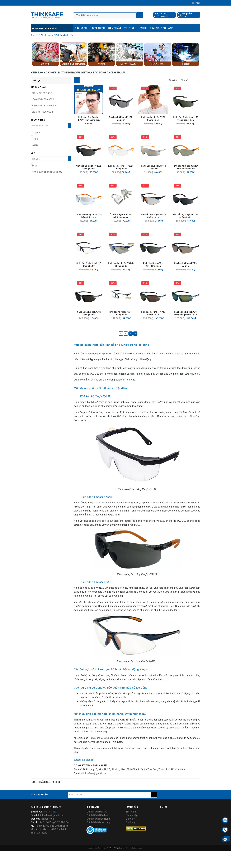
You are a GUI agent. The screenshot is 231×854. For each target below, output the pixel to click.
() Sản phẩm (185, 15)
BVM (34, 165)
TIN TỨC (129, 28)
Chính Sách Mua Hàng (98, 822)
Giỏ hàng (131, 822)
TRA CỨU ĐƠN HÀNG (161, 28)
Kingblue (36, 132)
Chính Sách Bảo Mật (97, 815)
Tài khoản (196, 3)
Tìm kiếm (131, 811)
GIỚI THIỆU (98, 28)
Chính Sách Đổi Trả (96, 811)
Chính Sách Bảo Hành (98, 818)
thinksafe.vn (47, 818)
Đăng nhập (132, 815)
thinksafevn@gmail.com (94, 773)
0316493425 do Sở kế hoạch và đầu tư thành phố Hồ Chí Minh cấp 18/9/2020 (49, 829)
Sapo (139, 851)
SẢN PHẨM (114, 28)
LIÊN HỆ (141, 28)
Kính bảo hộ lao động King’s (89, 353)
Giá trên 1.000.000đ (42, 111)
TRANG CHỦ (82, 28)
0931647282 (161, 13)
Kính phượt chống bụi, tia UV (47, 171)
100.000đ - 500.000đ (43, 99)
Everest (35, 145)
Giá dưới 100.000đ (42, 93)
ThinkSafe (94, 738)
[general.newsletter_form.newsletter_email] (109, 795)
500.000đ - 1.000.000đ (44, 105)
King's (35, 138)
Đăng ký (130, 818)
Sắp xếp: (173, 80)
